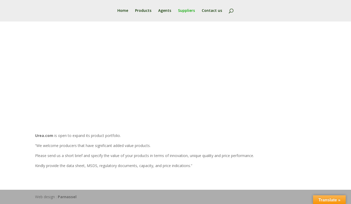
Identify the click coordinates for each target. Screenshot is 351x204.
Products (143, 11)
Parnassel (67, 196)
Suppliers (186, 11)
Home (122, 11)
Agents (164, 11)
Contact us (212, 11)
